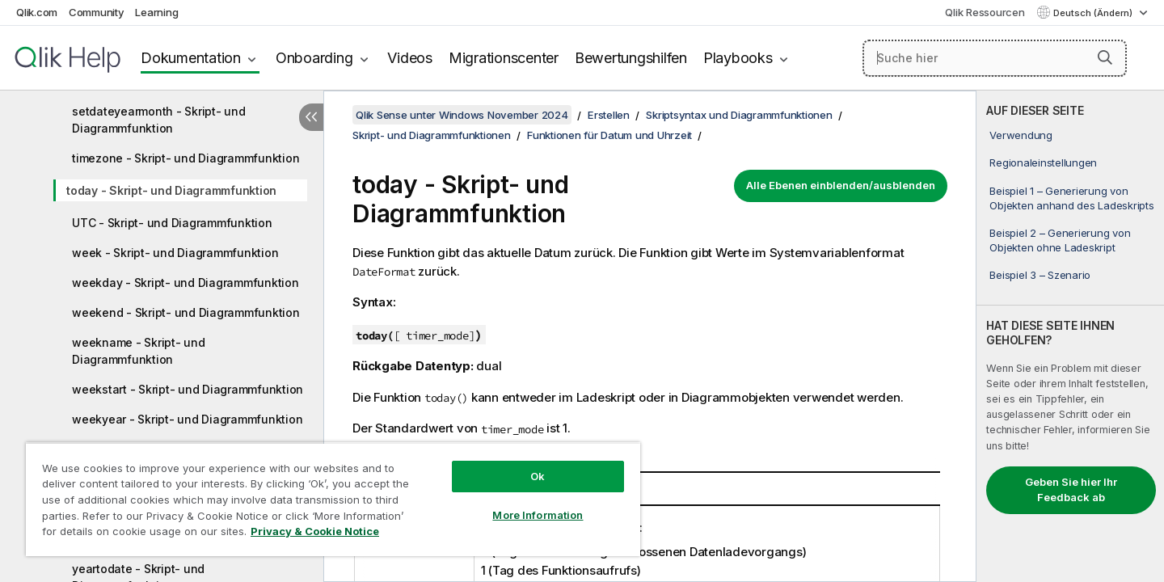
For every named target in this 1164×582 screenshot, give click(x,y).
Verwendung (1020, 135)
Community (96, 12)
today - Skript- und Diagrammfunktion (171, 190)
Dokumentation (191, 57)
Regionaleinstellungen (1043, 162)
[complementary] (1070, 336)
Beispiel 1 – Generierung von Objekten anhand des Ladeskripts (1071, 198)
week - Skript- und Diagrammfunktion (175, 252)
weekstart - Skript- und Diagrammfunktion (187, 389)
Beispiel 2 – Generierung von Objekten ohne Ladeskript (1059, 240)
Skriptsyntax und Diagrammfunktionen (739, 114)
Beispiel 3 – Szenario (1039, 274)
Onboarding (314, 57)
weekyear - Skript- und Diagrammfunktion (187, 419)
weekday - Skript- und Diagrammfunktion (185, 282)
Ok (537, 476)
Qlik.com (36, 12)
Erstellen (609, 114)
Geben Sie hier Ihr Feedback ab (1071, 489)
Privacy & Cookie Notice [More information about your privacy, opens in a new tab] (315, 531)
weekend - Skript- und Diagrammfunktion (186, 312)
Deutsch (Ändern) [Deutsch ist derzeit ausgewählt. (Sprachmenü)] (1094, 13)
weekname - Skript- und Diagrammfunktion (138, 350)
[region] (333, 499)
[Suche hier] (994, 58)
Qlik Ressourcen (984, 12)
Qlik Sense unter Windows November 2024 (462, 114)
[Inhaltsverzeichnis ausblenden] (311, 117)
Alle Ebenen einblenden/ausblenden (840, 185)
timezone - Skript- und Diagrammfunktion (185, 158)
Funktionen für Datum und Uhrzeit (609, 135)
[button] (1105, 57)
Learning (156, 12)
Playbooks (738, 57)
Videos (409, 57)
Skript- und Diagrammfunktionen (431, 135)
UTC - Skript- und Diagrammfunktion (172, 223)
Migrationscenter (504, 57)
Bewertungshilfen (631, 57)
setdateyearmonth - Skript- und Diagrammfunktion (159, 119)
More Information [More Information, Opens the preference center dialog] (537, 514)
